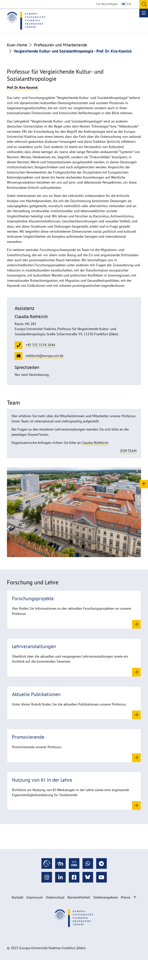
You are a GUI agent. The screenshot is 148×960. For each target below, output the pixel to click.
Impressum (34, 897)
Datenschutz (55, 897)
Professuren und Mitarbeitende (60, 45)
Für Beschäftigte (107, 4)
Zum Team (128, 451)
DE (123, 4)
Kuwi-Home (17, 45)
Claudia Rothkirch (95, 442)
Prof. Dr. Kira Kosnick (22, 87)
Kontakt (17, 897)
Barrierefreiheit (79, 897)
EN (129, 4)
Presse (125, 897)
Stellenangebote (105, 897)
